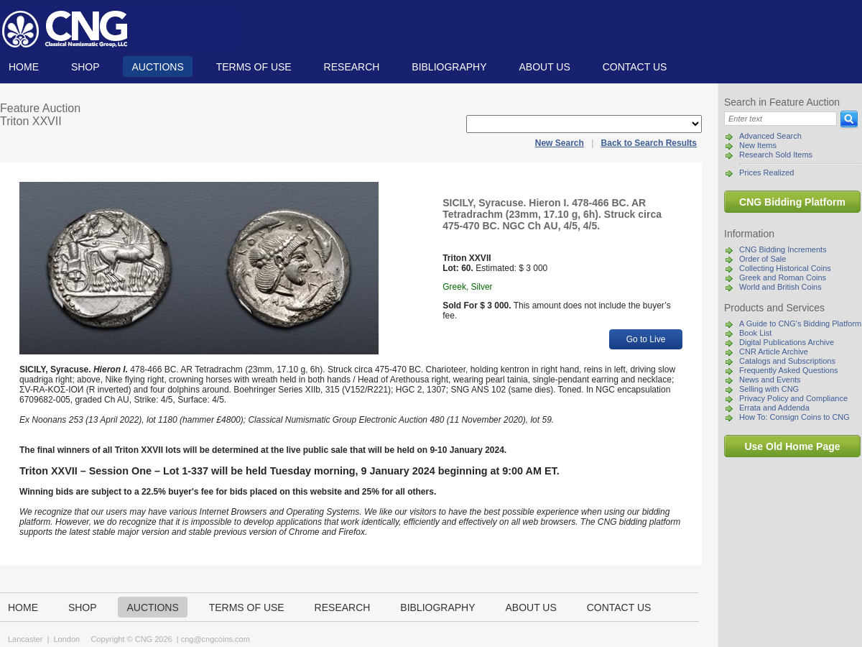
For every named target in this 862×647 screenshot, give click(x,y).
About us (544, 67)
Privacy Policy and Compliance (793, 398)
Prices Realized (766, 172)
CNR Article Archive (773, 351)
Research (352, 67)
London (66, 639)
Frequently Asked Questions (788, 370)
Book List (755, 333)
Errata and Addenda (774, 407)
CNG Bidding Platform (792, 202)
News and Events (770, 379)
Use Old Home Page (792, 446)
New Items (758, 145)
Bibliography (449, 67)
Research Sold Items (775, 154)
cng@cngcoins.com (215, 639)
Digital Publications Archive (786, 342)
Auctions (157, 67)
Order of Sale (762, 258)
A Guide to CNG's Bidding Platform (800, 323)
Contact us (635, 67)
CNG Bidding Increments (783, 249)
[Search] (780, 118)
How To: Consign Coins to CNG (794, 417)
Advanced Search (770, 136)
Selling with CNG (769, 389)
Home (24, 67)
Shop (85, 67)
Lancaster (25, 639)
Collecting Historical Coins (785, 268)
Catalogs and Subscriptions (787, 361)
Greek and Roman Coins (782, 277)
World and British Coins (780, 287)
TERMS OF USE (254, 67)
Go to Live (646, 339)
